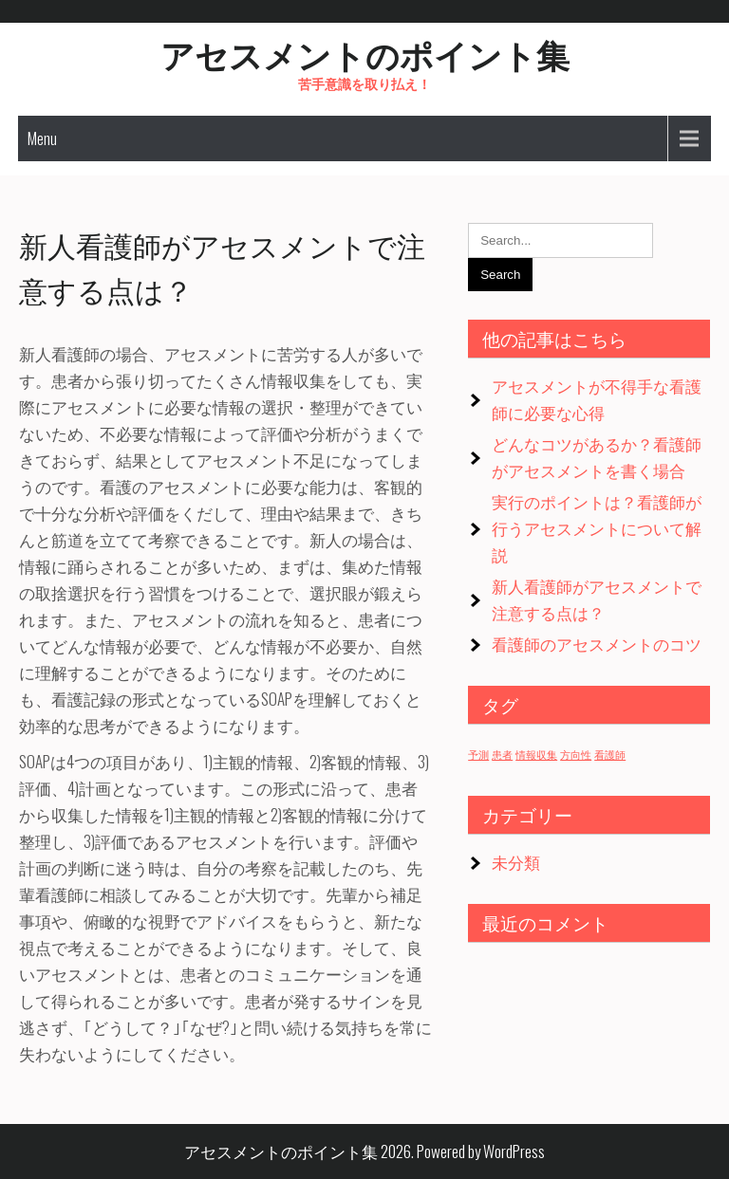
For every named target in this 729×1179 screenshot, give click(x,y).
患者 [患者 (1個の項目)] (502, 754)
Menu (42, 138)
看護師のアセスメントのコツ (596, 643)
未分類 (516, 862)
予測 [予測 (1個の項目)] (478, 754)
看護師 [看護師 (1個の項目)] (610, 754)
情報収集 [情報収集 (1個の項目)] (536, 754)
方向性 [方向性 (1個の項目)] (575, 754)
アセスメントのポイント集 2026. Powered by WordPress (364, 1151)
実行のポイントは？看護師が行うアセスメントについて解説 (596, 527)
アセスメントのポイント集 (365, 53)
